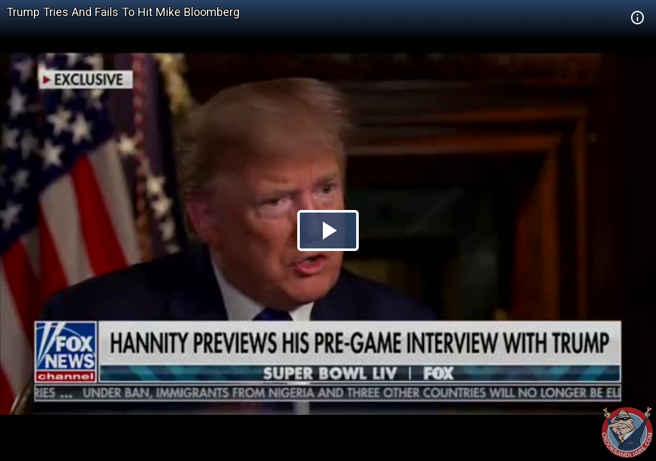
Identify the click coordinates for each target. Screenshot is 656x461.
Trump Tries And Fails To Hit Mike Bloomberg (123, 12)
